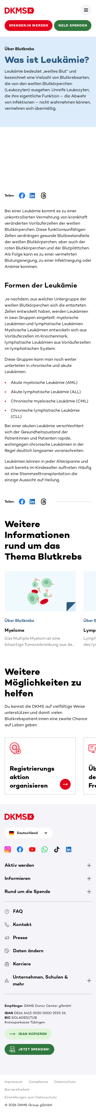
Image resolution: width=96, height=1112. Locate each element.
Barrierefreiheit (17, 1089)
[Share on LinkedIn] (33, 195)
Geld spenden (72, 25)
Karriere (18, 964)
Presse (16, 937)
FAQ (14, 911)
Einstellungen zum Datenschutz (31, 1097)
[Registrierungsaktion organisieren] (65, 784)
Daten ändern (24, 951)
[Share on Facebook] (22, 195)
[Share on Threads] (43, 195)
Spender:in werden (28, 25)
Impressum (14, 1082)
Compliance (38, 1082)
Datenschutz (65, 1082)
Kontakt (18, 924)
